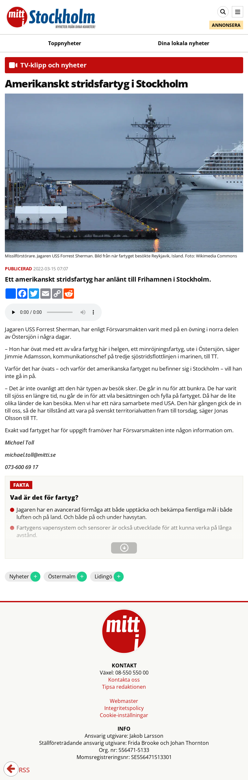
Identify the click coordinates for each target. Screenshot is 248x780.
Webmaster (124, 701)
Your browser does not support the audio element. (53, 312)
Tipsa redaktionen (124, 686)
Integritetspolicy (124, 708)
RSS (20, 770)
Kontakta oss (124, 679)
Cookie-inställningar (124, 715)
